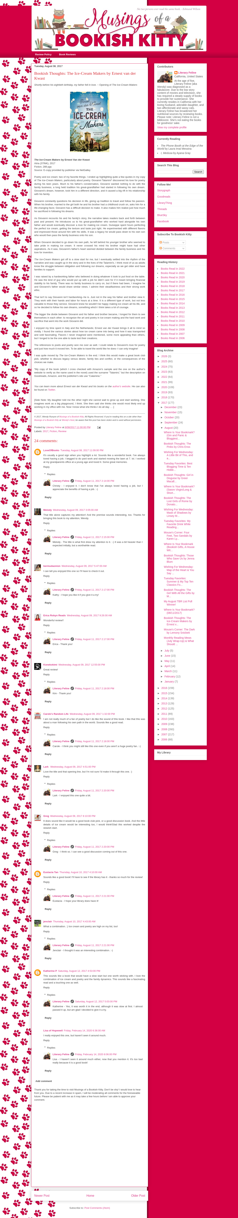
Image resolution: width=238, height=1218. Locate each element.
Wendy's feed (68, 420)
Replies (51, 474)
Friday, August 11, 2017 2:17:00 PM (94, 589)
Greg (46, 816)
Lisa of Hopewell (53, 1030)
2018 (164, 397)
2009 (164, 724)
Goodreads (163, 196)
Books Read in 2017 (173, 290)
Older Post (138, 1195)
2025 (164, 361)
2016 (164, 687)
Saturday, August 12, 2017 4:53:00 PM (79, 970)
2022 (164, 376)
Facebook (163, 221)
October (169, 417)
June (167, 655)
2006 (164, 739)
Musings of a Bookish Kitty (71, 416)
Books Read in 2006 (173, 338)
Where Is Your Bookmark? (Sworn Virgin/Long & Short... (179, 489)
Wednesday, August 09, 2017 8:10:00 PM (72, 816)
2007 (164, 734)
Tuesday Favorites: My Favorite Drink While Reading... (177, 524)
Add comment (44, 1081)
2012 (164, 708)
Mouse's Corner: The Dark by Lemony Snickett (179, 631)
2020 (164, 387)
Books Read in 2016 (173, 294)
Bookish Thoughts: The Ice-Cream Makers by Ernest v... (178, 621)
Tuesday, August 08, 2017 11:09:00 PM (82, 450)
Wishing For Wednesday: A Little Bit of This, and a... (178, 455)
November (170, 412)
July (167, 650)
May (167, 660)
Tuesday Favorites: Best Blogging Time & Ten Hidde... (178, 466)
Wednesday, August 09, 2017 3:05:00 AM (75, 510)
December (170, 407)
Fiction (53, 431)
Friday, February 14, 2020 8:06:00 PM (96, 1054)
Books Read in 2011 (173, 316)
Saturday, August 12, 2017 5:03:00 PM (96, 1001)
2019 (164, 392)
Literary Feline (61, 480)
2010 (164, 718)
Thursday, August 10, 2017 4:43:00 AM (74, 921)
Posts (164, 242)
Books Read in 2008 (173, 329)
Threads (162, 209)
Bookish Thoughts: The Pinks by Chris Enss (177, 445)
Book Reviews (67, 54)
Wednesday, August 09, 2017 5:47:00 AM (84, 566)
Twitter (51, 389)
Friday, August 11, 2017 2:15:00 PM (94, 537)
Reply (46, 467)
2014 (164, 698)
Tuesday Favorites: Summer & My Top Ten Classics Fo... (178, 581)
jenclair (47, 921)
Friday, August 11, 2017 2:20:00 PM (94, 790)
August (168, 427)
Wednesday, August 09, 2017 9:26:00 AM (89, 615)
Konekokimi (50, 664)
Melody (47, 510)
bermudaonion (51, 566)
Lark (46, 766)
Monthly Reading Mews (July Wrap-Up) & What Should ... (179, 641)
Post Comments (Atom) (97, 1207)
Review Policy (43, 54)
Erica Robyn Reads (54, 615)
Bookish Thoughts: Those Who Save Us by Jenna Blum (179, 558)
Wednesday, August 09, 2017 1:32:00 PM (92, 713)
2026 (164, 356)
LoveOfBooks (51, 450)
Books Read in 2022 (173, 268)
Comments (167, 248)
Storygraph (163, 190)
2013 (164, 703)
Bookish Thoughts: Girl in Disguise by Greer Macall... (178, 478)
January (169, 681)
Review (62, 431)
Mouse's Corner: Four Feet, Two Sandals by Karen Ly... (178, 535)
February (170, 676)
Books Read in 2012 (173, 312)
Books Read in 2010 (173, 320)
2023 (164, 371)
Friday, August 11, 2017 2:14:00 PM (94, 480)
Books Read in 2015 (173, 299)
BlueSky (162, 215)
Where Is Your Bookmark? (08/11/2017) (179, 611)
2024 (164, 366)
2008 (164, 729)
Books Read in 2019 (173, 281)
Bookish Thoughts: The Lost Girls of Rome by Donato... (178, 501)
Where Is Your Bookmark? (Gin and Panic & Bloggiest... (179, 435)
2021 (164, 382)
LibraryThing (164, 202)
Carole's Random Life (55, 713)
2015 (164, 693)
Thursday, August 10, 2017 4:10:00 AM (80, 872)
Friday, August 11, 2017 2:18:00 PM (94, 688)
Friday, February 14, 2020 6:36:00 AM (84, 1030)
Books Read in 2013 (173, 307)
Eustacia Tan (50, 872)
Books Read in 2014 (173, 303)
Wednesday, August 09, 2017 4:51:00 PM (73, 766)
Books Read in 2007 (173, 333)
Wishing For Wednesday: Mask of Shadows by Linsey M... (178, 512)
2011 (164, 713)
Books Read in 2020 (173, 277)
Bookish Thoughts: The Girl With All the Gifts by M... (179, 593)
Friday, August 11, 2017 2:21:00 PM (94, 896)
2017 (45, 431)
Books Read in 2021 (173, 273)
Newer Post (42, 1195)
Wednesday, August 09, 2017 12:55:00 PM (81, 664)
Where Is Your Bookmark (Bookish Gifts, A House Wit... (179, 547)
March (168, 671)
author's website (121, 386)
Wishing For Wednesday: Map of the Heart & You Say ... (179, 570)
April (167, 666)
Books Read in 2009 (173, 325)
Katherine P (50, 970)
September (171, 422)
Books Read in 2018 (173, 286)
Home (90, 1195)
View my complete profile (172, 127)
